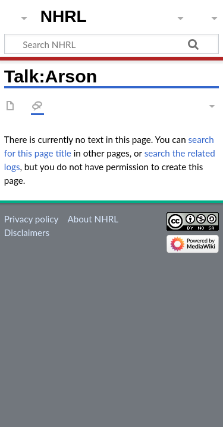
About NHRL (92, 219)
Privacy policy (31, 219)
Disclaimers (26, 232)
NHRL (63, 16)
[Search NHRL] (111, 43)
